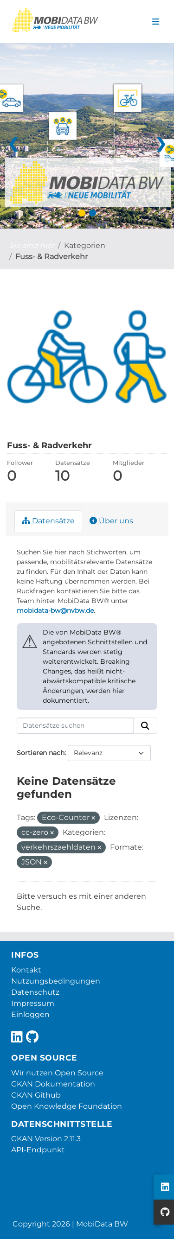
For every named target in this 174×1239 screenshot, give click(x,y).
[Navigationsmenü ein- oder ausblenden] (156, 22)
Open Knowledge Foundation (66, 1106)
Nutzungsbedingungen (55, 981)
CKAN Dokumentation (53, 1084)
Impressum (32, 1003)
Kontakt (26, 970)
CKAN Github (36, 1095)
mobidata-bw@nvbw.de (55, 610)
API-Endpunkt (38, 1149)
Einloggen (30, 1014)
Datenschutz (35, 992)
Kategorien (84, 245)
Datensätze (48, 520)
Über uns (111, 520)
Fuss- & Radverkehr (51, 256)
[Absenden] (145, 726)
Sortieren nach (40, 753)
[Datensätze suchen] (75, 726)
